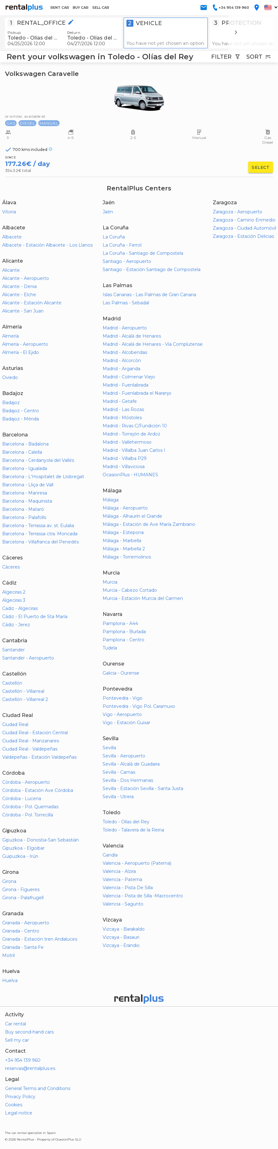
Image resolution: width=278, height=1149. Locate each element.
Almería (10, 336)
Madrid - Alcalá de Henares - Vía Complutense (153, 344)
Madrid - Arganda (121, 368)
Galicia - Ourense (121, 673)
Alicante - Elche (19, 294)
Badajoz (11, 402)
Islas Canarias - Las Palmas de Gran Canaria (149, 294)
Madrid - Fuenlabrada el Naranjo (137, 393)
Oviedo (10, 377)
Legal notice (18, 1113)
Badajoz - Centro (20, 411)
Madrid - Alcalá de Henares (132, 336)
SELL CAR (100, 7)
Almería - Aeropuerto (25, 344)
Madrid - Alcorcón (122, 360)
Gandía (110, 855)
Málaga (111, 500)
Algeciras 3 (13, 600)
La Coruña (114, 237)
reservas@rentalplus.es (30, 1068)
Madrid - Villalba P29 (125, 458)
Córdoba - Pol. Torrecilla (27, 815)
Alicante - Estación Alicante (31, 303)
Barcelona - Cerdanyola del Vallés (38, 460)
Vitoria (9, 212)
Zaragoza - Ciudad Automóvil (244, 228)
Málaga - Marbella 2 (124, 549)
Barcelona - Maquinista (27, 501)
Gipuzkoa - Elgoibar (23, 848)
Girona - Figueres (21, 889)
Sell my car (17, 1040)
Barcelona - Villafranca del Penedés (40, 542)
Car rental (15, 1024)
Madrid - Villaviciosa (124, 466)
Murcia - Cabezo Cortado (130, 590)
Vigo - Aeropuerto (122, 714)
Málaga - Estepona (123, 532)
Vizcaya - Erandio (121, 945)
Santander (13, 650)
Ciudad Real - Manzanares (30, 741)
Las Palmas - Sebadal (126, 303)
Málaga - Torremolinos (127, 557)
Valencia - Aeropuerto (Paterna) (137, 863)
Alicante (11, 270)
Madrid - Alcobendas (125, 352)
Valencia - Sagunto (123, 904)
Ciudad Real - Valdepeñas (29, 749)
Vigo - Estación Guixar (126, 722)
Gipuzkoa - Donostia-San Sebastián (40, 840)
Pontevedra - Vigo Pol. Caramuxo (139, 706)
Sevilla (109, 748)
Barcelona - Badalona (25, 444)
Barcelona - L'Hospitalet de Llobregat (43, 476)
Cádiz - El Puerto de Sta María (34, 616)
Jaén (108, 212)
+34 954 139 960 (22, 1060)
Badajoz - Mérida (20, 419)
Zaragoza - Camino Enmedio (244, 220)
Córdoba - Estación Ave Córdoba (37, 790)
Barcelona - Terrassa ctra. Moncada (40, 534)
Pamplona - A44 (120, 623)
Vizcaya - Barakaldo (124, 929)
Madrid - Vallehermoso (127, 442)
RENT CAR (60, 7)
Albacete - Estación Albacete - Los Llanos (47, 245)
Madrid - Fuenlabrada (125, 385)
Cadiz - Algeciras (20, 608)
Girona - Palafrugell (23, 897)
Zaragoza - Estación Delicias (243, 236)
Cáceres (11, 567)
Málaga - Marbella (122, 540)
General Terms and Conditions (37, 1088)
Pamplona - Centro (123, 640)
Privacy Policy (20, 1096)
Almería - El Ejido (20, 352)
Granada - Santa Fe (23, 947)
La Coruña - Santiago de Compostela (143, 253)
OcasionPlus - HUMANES (130, 475)
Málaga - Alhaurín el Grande (132, 516)
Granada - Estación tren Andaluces (39, 939)
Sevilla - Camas (119, 772)
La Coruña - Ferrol (122, 245)
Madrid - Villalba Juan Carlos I (134, 450)
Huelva (10, 980)
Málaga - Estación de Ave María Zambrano (149, 524)
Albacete (12, 237)
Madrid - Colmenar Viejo (129, 377)
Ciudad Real (15, 724)
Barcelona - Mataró (23, 509)
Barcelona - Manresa (24, 493)
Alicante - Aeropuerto (25, 278)
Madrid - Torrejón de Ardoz (131, 434)
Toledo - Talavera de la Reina (133, 830)
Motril (8, 955)
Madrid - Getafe (120, 401)
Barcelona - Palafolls (24, 517)
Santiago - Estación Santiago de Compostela (151, 269)
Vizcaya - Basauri (121, 937)
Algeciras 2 (13, 592)
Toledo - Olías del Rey (126, 822)
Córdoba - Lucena (21, 798)
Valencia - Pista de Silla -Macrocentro (143, 896)
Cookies (13, 1105)
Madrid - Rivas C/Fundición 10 (135, 426)
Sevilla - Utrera (118, 796)
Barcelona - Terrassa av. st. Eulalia (38, 525)
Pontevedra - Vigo (122, 698)
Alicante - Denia (19, 286)
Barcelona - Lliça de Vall (27, 485)
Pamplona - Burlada (124, 631)
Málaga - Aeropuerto (125, 508)
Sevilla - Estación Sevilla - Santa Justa (143, 788)
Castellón (12, 683)
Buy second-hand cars (29, 1032)
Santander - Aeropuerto (28, 658)
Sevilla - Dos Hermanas (128, 780)
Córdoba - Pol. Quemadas (30, 807)
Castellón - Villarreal (23, 691)
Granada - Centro (20, 931)
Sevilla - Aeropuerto (124, 756)
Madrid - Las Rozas (123, 409)
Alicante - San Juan (23, 311)
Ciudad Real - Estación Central (35, 732)
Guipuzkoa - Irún (20, 856)
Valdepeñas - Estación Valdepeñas (39, 757)
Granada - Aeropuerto (25, 923)
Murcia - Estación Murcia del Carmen (143, 598)
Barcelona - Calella (22, 452)
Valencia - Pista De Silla (128, 887)
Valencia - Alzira (119, 871)
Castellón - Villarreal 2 (25, 699)
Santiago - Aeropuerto (127, 261)
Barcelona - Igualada (24, 468)
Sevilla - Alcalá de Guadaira (131, 764)
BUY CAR (80, 7)
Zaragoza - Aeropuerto (237, 212)
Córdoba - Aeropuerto (26, 782)
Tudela (110, 648)
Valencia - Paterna (122, 879)
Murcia (110, 582)
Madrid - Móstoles (122, 417)
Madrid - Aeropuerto (125, 328)
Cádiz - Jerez (16, 625)
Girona (9, 881)
